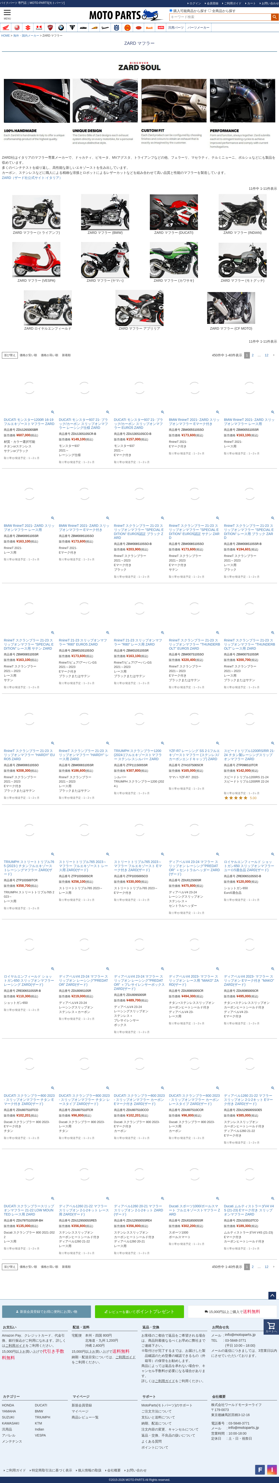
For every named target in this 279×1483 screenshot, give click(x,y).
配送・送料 (81, 1327)
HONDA (8, 1405)
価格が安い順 (28, 355)
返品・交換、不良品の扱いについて (168, 1435)
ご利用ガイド (15, 1345)
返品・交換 (150, 1327)
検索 (275, 17)
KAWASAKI (10, 1423)
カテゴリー (11, 1396)
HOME (5, 35)
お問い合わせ (137, 1470)
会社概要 (219, 1396)
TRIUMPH (42, 1417)
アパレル (8, 1435)
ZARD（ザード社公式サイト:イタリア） (32, 178)
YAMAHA (9, 1411)
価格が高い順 (49, 355)
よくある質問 (151, 1441)
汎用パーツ (176, 27)
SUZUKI (8, 1417)
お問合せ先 (220, 1327)
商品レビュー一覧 (85, 1417)
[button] (273, 355)
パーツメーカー (198, 27)
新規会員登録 (82, 1405)
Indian (39, 1429)
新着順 (66, 355)
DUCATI (41, 1405)
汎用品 (7, 1429)
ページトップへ (272, 1296)
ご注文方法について (156, 1411)
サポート (149, 1396)
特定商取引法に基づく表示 (52, 1470)
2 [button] (253, 355)
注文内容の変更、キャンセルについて (170, 1429)
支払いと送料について (158, 1417)
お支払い (9, 1327)
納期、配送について (156, 1423)
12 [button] (266, 355)
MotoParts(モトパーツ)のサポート (167, 1405)
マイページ (81, 1396)
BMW (39, 1411)
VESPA (40, 1435)
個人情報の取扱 (89, 1470)
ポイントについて (154, 1447)
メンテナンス (12, 1441)
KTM (38, 1423)
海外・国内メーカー (26, 35)
